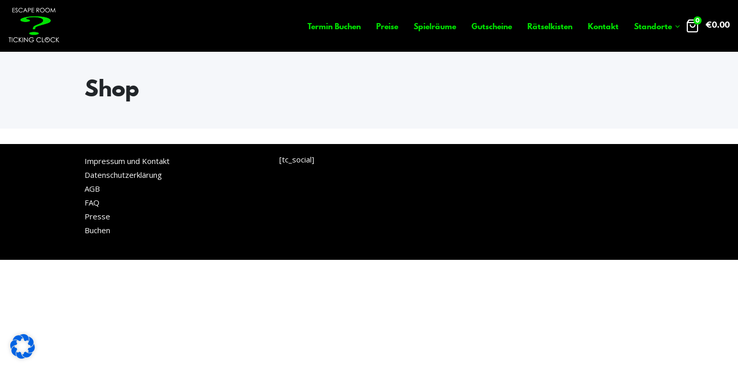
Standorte (653, 26)
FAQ (92, 202)
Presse (97, 216)
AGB (92, 188)
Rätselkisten (549, 26)
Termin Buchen (334, 26)
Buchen (97, 230)
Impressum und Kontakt (127, 161)
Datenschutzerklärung (123, 175)
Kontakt (603, 26)
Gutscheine (491, 26)
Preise (387, 26)
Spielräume (435, 26)
